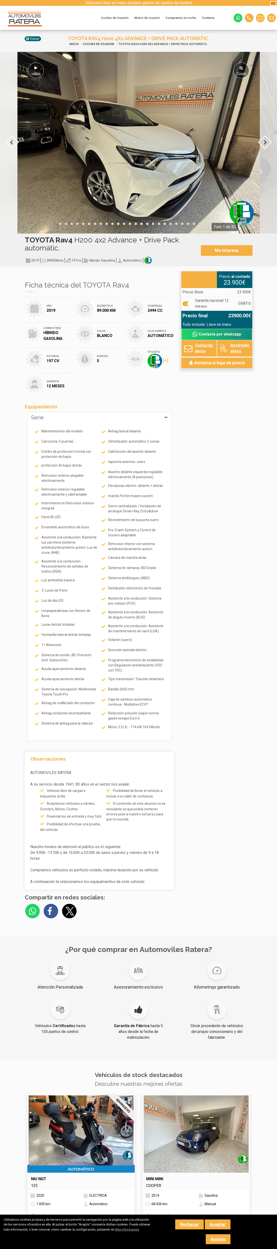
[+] (158, 360)
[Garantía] (186, 303)
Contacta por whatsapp (216, 334)
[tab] (99, 576)
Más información (127, 1229)
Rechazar (189, 1224)
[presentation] (12, 142)
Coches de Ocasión (114, 18)
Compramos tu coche (181, 18)
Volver (33, 39)
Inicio (74, 44)
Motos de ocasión (147, 18)
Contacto (208, 18)
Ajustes (218, 1239)
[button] (54, 223)
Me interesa (226, 250)
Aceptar (218, 1224)
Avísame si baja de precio (217, 362)
